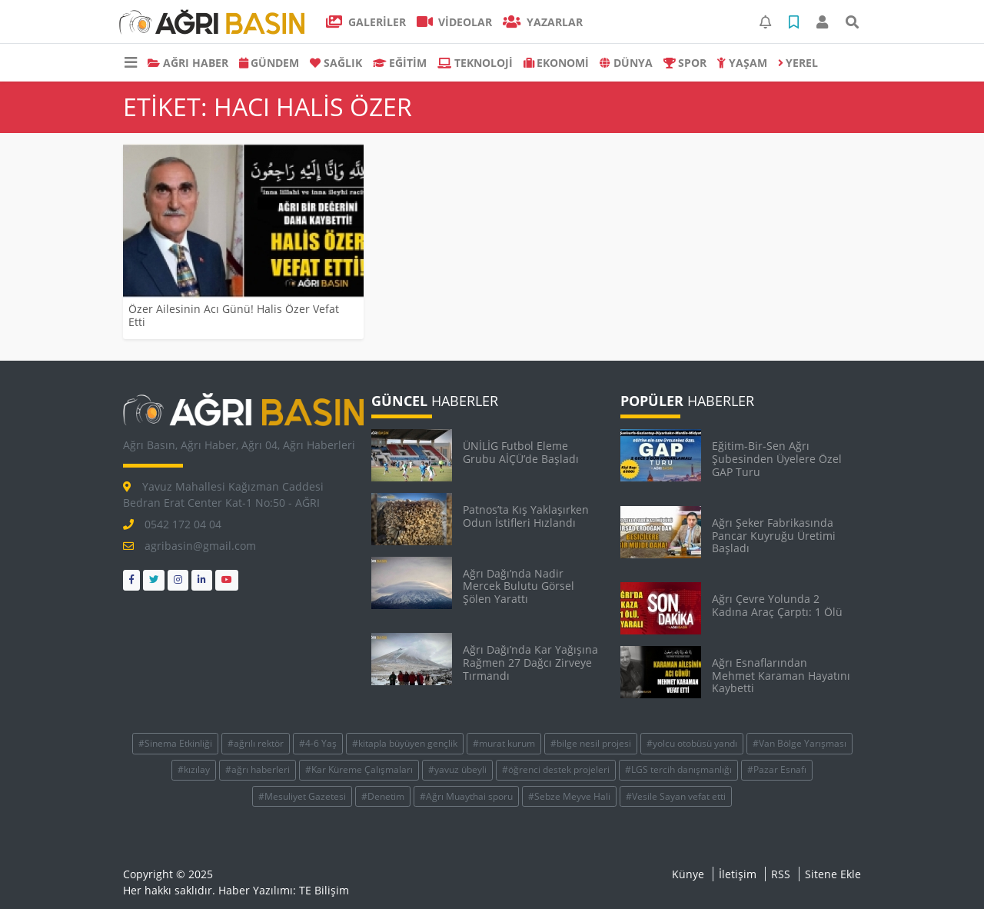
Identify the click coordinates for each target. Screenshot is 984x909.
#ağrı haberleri (257, 769)
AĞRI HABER (188, 62)
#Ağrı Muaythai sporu (466, 796)
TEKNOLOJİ (475, 62)
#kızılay (194, 769)
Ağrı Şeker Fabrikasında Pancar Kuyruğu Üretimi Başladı (774, 535)
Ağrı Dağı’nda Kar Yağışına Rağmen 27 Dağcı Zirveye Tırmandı (530, 662)
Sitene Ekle (833, 874)
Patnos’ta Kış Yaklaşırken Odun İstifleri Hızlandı (526, 516)
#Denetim (382, 796)
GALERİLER (366, 22)
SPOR (685, 62)
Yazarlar (543, 22)
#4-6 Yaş (318, 743)
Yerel (798, 62)
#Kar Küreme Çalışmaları (359, 769)
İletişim (737, 874)
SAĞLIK (336, 62)
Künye (688, 874)
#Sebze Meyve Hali (569, 796)
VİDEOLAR (455, 22)
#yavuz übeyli (457, 769)
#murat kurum (504, 743)
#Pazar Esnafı (776, 769)
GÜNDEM (269, 62)
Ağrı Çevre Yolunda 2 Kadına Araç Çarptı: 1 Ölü (777, 605)
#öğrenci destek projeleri (556, 769)
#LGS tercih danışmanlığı (678, 769)
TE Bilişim (324, 890)
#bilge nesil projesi (590, 743)
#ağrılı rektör (256, 743)
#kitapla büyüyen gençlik (404, 743)
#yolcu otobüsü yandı (692, 743)
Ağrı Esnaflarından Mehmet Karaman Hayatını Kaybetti (781, 675)
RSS (780, 874)
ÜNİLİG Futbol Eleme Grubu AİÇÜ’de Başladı (521, 452)
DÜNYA (626, 62)
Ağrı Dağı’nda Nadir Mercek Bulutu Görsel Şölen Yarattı (518, 586)
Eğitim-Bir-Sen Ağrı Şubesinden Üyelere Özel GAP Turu (777, 458)
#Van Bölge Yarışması (799, 743)
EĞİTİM (400, 62)
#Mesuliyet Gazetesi (302, 796)
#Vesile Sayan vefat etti (676, 796)
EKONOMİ (557, 62)
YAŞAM (742, 62)
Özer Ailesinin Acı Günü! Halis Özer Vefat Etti (233, 315)
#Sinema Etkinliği (175, 743)
